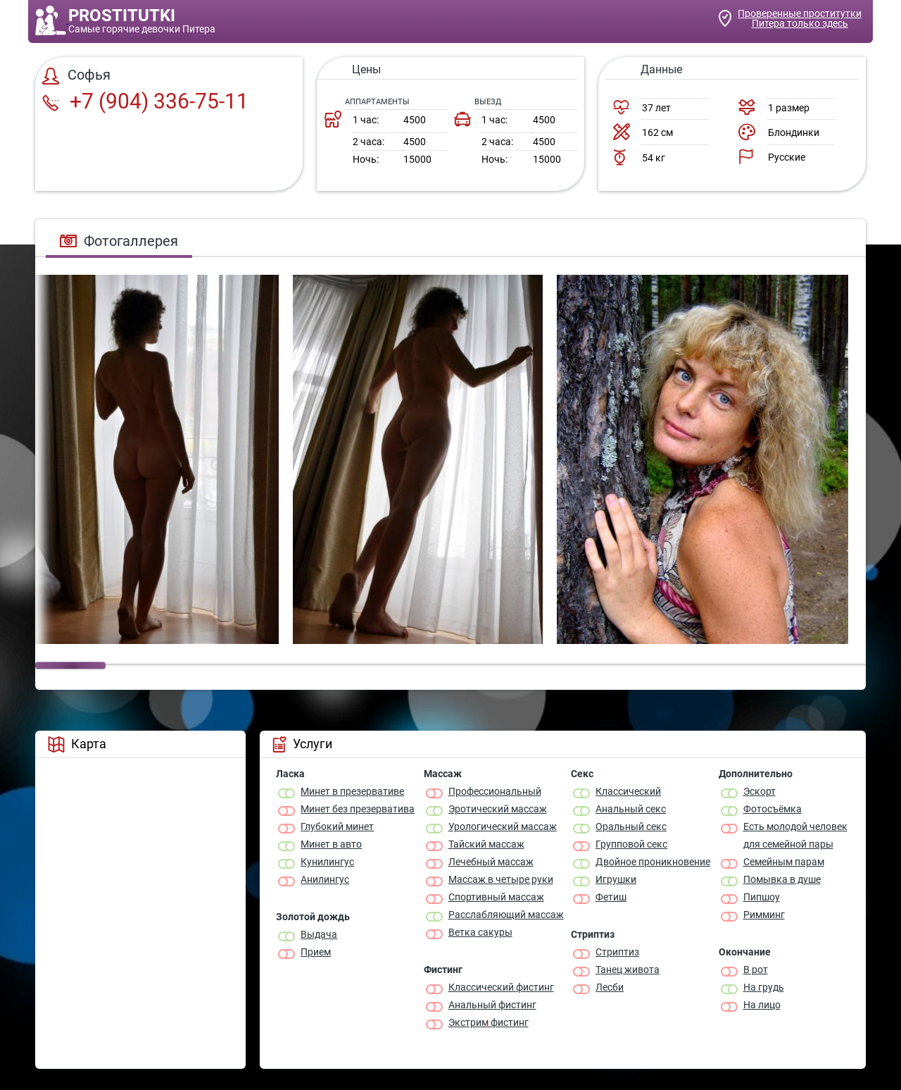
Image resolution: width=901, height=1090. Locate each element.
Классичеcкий (628, 791)
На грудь (763, 987)
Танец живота (628, 969)
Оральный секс (631, 826)
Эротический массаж (497, 809)
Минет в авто (331, 844)
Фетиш (611, 897)
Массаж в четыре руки (500, 879)
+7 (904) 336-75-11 (145, 101)
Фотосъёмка (772, 809)
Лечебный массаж (491, 861)
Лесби (610, 987)
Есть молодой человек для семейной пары (795, 835)
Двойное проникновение (653, 861)
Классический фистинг (501, 987)
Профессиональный (494, 791)
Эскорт (759, 791)
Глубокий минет (337, 826)
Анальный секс (631, 809)
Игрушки (616, 879)
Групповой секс (631, 844)
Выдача (319, 934)
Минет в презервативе (352, 791)
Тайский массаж (486, 844)
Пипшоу (761, 897)
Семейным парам (783, 861)
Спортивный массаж (496, 897)
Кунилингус (327, 861)
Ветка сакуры (480, 932)
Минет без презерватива (358, 809)
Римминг (764, 914)
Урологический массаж (502, 826)
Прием (316, 952)
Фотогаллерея (119, 241)
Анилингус (325, 879)
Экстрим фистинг (488, 1022)
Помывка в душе (782, 879)
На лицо (762, 1004)
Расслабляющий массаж (506, 914)
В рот (755, 969)
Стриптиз (617, 952)
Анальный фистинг (492, 1004)
